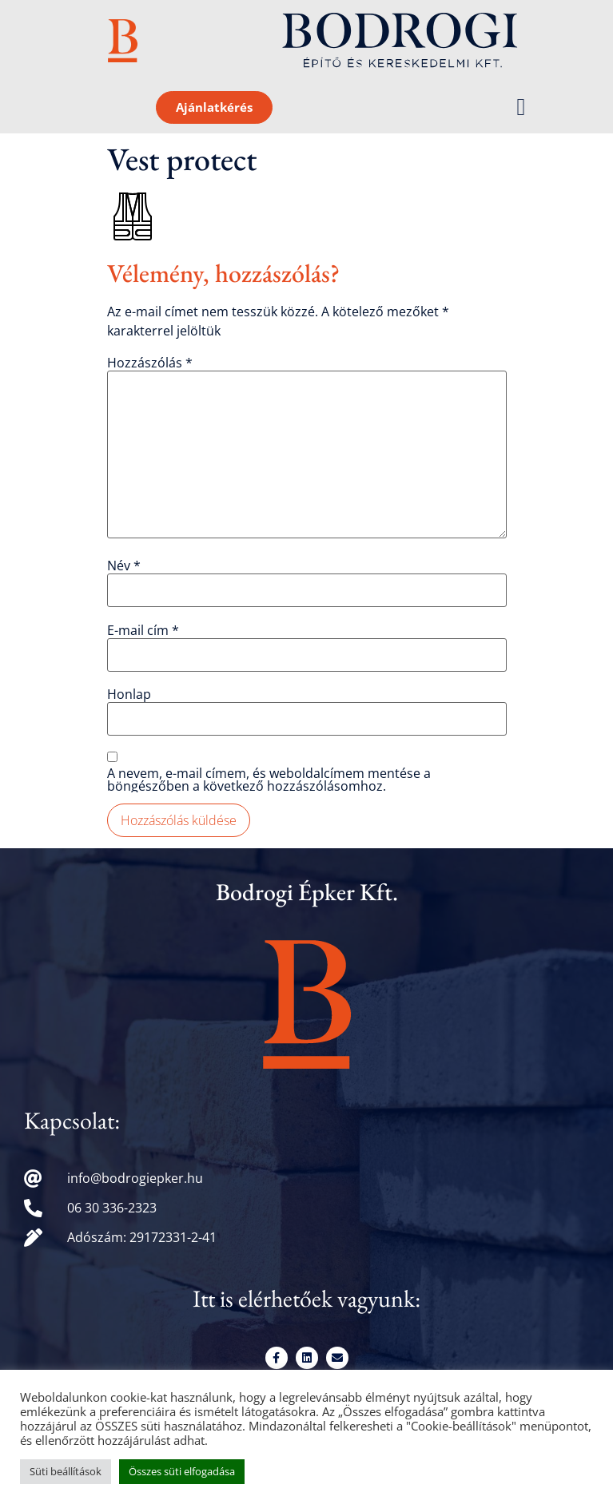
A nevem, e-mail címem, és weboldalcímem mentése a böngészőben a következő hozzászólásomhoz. (269, 779)
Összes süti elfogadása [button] (182, 1471)
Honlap (129, 694)
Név (124, 565)
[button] (521, 107)
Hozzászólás (150, 362)
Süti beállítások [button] (66, 1471)
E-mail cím (143, 630)
